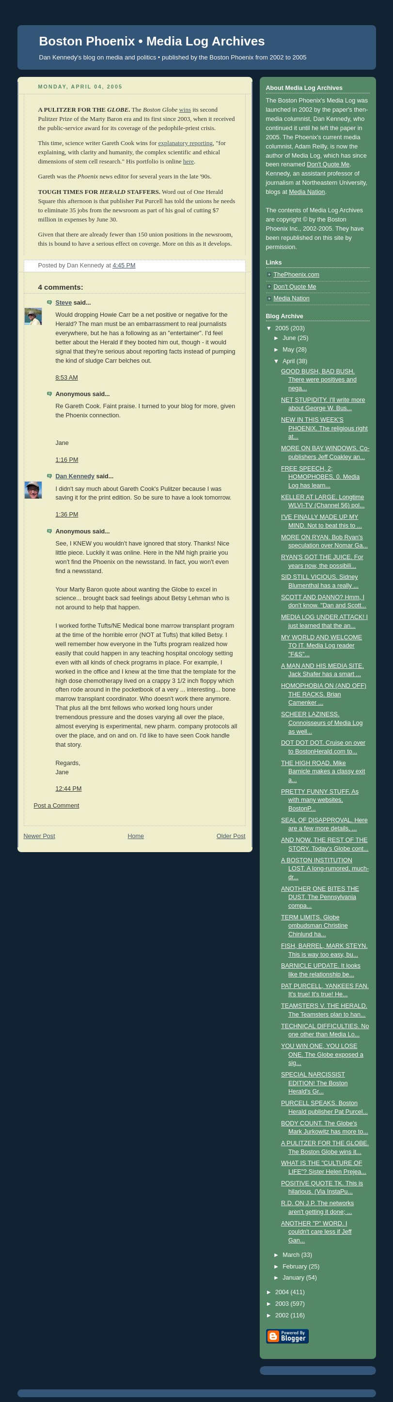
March (292, 1255)
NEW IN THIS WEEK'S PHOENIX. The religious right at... (324, 428)
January (294, 1277)
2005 (283, 328)
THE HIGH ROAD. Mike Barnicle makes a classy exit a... (323, 771)
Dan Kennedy (75, 476)
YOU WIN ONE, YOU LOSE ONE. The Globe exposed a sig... (322, 1054)
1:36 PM (67, 514)
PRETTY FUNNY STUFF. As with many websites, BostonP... (320, 800)
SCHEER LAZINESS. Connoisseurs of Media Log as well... (322, 723)
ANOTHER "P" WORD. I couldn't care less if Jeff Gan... (316, 1232)
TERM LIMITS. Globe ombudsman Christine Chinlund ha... (314, 926)
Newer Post (39, 836)
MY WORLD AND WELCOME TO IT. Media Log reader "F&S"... (321, 646)
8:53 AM (67, 377)
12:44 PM (69, 788)
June (290, 338)
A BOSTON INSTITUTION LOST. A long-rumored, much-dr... (325, 869)
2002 (283, 1315)
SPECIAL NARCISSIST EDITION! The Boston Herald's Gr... (314, 1083)
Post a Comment (56, 805)
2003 (283, 1303)
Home (135, 836)
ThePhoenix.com (297, 274)
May (289, 349)
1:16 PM (67, 460)
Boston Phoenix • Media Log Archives (152, 41)
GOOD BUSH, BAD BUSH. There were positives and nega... (319, 380)
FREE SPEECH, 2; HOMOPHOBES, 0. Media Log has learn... (320, 477)
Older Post (231, 836)
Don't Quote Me (328, 164)
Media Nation (307, 192)
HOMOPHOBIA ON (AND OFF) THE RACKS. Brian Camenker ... (323, 694)
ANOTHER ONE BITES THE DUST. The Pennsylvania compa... (320, 897)
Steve (64, 302)
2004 (283, 1292)
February (296, 1266)
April (290, 361)
